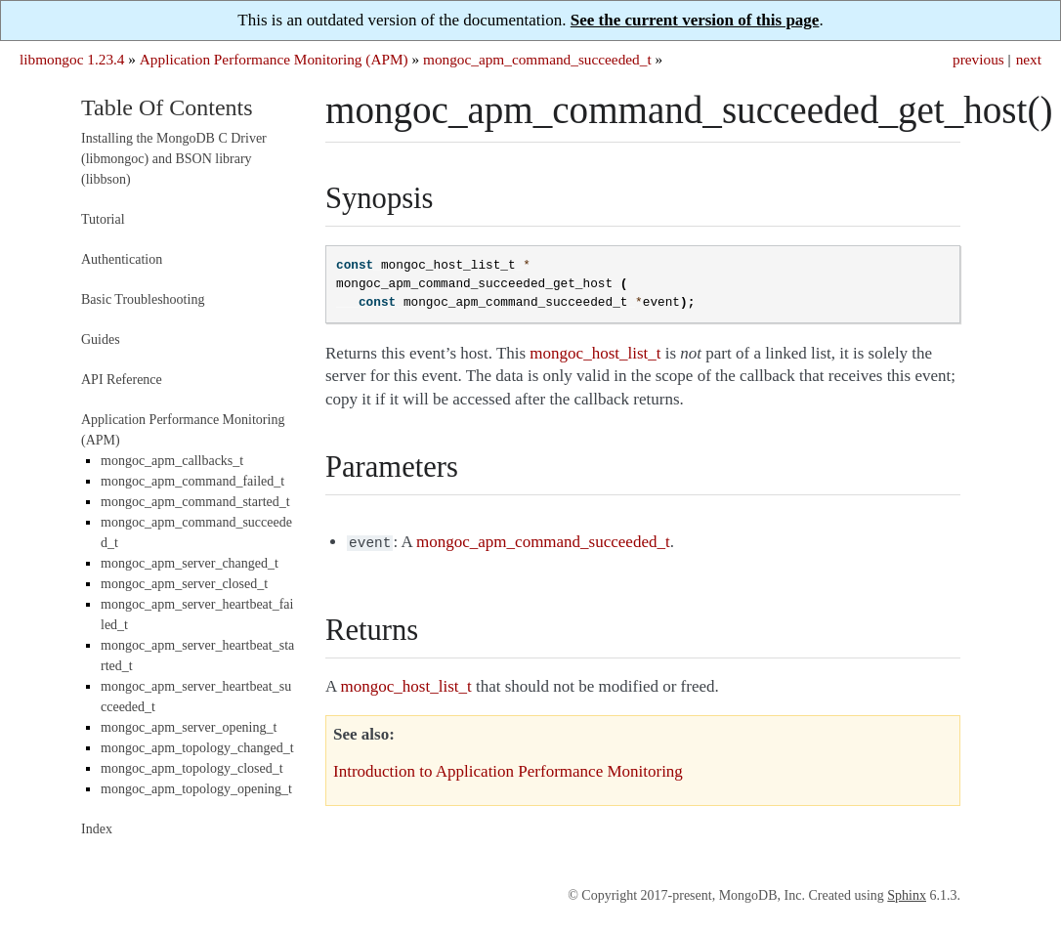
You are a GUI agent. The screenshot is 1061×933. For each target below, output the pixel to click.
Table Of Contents (167, 107)
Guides (100, 339)
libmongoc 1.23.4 (72, 59)
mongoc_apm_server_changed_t (189, 563)
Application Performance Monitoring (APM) (274, 59)
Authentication (121, 259)
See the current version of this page (695, 20)
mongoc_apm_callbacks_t (172, 460)
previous (978, 59)
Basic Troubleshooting (142, 299)
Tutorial (103, 219)
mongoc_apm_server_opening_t (188, 727)
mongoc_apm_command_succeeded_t (537, 59)
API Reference (121, 379)
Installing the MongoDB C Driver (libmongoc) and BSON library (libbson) (174, 159)
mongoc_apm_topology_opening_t (196, 789)
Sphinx (906, 895)
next (1028, 59)
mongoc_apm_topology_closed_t (192, 768)
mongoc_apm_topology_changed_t (197, 748)
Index (96, 829)
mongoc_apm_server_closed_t (184, 583)
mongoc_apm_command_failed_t (192, 481)
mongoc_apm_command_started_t (195, 501)
